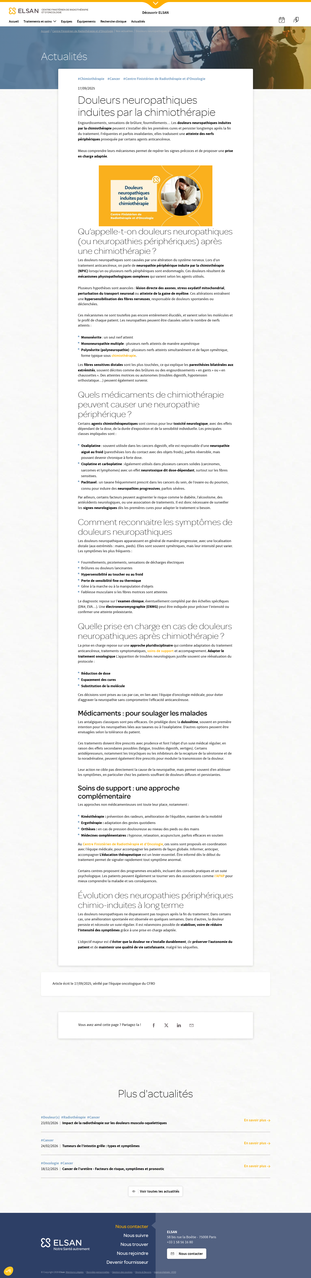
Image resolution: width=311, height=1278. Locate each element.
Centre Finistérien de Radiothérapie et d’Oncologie (123, 844)
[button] (8, 1271)
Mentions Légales (75, 1272)
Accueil (45, 31)
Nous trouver (134, 1244)
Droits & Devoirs (143, 1272)
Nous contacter (131, 1226)
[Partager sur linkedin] (179, 1025)
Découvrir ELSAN (155, 13)
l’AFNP (219, 876)
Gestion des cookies (122, 1272)
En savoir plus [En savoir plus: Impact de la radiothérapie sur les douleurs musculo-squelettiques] (257, 1120)
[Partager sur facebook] (154, 1025)
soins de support (160, 651)
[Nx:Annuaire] (282, 20)
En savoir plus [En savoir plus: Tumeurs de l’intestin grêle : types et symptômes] (257, 1143)
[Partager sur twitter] (166, 1025)
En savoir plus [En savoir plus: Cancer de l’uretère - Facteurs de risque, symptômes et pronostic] (257, 1166)
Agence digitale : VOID (165, 1272)
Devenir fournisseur (127, 1262)
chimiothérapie (124, 356)
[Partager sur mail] (191, 1025)
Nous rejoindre (132, 1253)
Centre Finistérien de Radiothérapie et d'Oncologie (82, 31)
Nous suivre (136, 1235)
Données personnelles (97, 1272)
